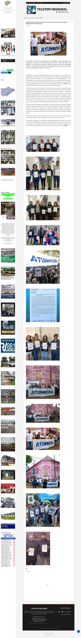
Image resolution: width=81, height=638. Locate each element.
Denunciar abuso (48, 635)
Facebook (4, 72)
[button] (70, 22)
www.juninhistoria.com (42, 619)
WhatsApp (10, 70)
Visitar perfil (8, 12)
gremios (27, 571)
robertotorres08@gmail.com (66, 614)
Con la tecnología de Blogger (48, 633)
